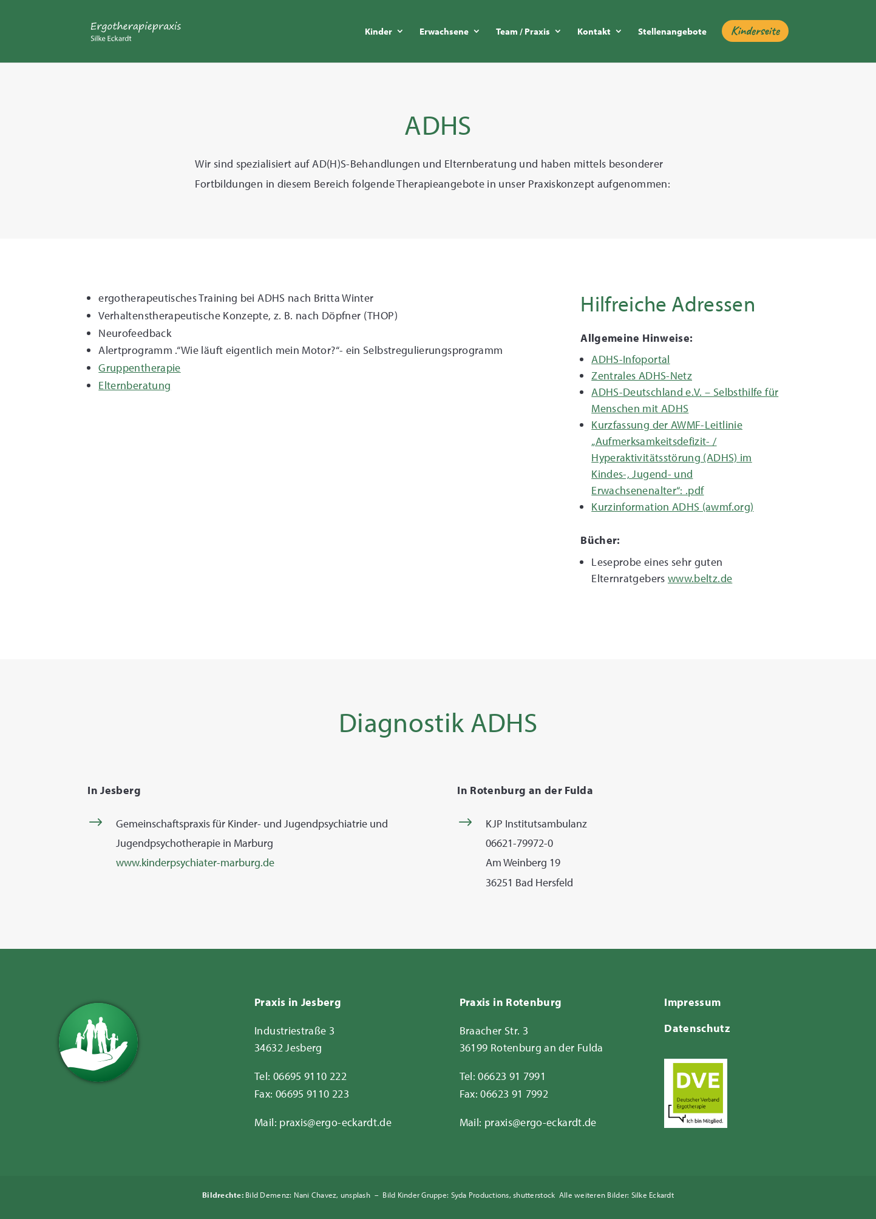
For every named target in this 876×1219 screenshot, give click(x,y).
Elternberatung (134, 385)
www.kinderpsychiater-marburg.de (195, 862)
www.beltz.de (700, 578)
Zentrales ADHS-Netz (641, 375)
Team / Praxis (523, 31)
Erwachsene (444, 31)
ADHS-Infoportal (630, 359)
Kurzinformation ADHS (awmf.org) (672, 507)
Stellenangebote (672, 31)
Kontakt (594, 31)
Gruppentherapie (139, 368)
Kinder (378, 31)
